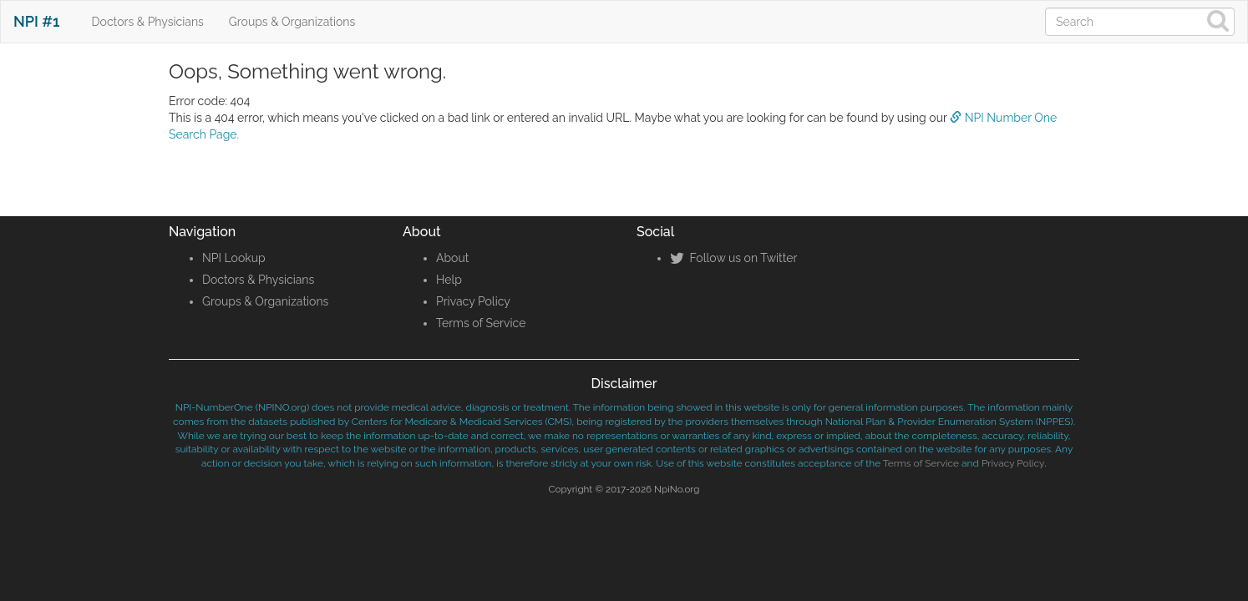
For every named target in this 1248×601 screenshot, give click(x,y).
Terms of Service (480, 323)
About (452, 258)
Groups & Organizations (292, 21)
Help (449, 279)
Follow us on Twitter (733, 258)
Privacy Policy (473, 301)
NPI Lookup (234, 258)
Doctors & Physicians (148, 21)
